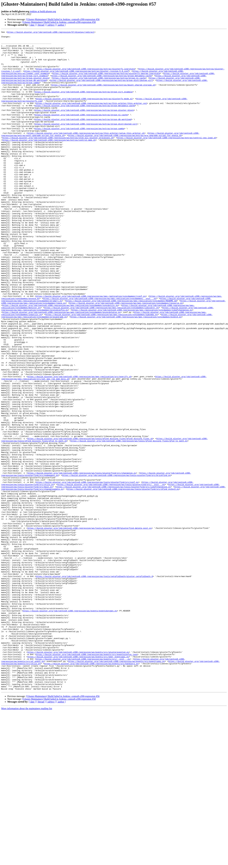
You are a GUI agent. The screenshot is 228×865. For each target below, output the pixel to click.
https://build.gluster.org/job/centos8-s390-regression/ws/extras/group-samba (79, 148)
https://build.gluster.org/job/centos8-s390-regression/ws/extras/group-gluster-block (84, 126)
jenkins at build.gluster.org (43, 11)
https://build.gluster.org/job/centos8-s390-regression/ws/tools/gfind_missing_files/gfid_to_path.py (128, 523)
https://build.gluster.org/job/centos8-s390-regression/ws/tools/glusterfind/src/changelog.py (82, 561)
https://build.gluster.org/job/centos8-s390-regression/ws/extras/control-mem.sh (48, 162)
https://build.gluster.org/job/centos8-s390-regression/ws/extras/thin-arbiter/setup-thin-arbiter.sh (86, 153)
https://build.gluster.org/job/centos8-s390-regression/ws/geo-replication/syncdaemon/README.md (121, 355)
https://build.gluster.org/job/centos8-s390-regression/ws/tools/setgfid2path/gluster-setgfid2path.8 (94, 685)
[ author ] (61, 25)
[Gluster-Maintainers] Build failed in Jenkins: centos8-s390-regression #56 (63, 19)
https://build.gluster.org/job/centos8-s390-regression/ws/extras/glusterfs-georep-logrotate (106, 82)
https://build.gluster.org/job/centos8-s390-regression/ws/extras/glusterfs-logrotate (85, 76)
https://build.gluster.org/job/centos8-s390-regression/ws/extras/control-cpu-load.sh (166, 159)
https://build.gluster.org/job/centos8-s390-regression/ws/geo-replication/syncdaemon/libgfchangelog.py (132, 366)
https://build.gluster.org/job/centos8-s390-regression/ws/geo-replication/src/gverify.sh (79, 445)
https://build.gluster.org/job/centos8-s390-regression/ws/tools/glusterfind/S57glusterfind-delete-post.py (90, 627)
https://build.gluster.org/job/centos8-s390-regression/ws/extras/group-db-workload (83, 137)
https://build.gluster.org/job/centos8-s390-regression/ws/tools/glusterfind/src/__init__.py (111, 575)
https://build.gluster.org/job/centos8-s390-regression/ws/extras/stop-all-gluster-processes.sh (57, 159)
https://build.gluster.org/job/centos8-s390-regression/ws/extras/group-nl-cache (99, 87)
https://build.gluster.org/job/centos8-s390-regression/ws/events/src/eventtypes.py (116, 787)
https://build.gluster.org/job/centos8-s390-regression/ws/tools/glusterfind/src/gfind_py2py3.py (123, 580)
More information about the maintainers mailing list (26, 840)
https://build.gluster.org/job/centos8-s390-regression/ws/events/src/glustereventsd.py (78, 776)
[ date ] (32, 25)
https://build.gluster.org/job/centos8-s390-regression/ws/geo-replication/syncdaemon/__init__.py (99, 352)
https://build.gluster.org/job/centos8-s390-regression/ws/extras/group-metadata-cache (101, 84)
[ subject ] (51, 25)
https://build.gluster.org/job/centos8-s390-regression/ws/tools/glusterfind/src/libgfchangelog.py (113, 578)
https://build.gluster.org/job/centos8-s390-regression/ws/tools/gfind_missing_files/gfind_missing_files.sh (90, 520)
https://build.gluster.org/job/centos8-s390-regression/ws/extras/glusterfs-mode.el (84, 112)
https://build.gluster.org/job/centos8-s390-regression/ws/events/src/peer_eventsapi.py (78, 782)
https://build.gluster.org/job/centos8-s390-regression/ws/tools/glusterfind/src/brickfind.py (116, 564)
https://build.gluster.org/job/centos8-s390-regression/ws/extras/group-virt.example (84, 104)
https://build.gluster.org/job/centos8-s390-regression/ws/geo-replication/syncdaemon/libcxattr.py (101, 363)
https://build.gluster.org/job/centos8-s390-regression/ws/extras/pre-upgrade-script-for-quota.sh (124, 156)
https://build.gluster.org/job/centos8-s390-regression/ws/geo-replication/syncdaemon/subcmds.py (101, 371)
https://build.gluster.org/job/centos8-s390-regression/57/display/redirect (50, 32)
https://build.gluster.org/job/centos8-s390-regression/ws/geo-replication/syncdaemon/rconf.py (91, 349)
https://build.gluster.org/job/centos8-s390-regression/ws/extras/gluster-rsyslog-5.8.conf (76, 79)
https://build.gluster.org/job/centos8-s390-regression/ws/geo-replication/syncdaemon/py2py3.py (125, 374)
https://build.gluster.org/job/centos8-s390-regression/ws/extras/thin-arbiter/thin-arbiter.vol (91, 118)
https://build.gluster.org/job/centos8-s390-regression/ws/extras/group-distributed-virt (101, 90)
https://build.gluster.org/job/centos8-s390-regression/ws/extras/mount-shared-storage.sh (103, 95)
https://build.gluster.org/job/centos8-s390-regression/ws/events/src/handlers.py (91, 790)
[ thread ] (40, 25)
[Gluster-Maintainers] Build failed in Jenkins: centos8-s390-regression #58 (59, 22)
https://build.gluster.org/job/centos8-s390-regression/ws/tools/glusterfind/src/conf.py (87, 572)
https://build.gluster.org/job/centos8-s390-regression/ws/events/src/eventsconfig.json (86, 779)
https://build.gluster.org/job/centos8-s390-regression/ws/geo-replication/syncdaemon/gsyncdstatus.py (61, 368)
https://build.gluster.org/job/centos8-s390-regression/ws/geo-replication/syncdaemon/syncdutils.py (60, 360)
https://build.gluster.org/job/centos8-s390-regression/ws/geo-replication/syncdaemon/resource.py (126, 357)
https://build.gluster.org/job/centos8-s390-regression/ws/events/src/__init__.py (83, 784)
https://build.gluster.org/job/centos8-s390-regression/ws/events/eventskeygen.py (70, 727)
